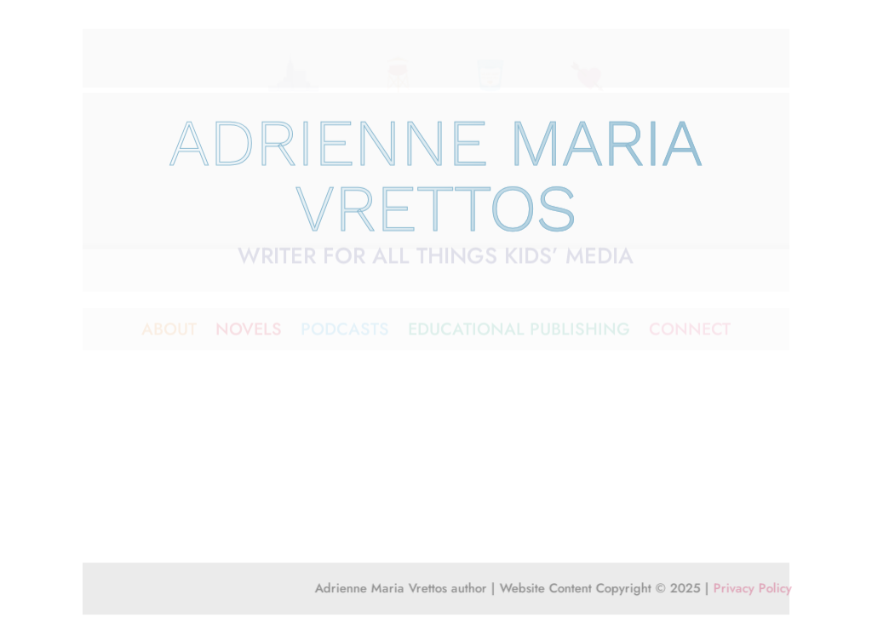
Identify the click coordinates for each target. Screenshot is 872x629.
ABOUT (169, 332)
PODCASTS (345, 332)
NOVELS (248, 332)
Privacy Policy (763, 589)
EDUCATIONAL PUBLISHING (519, 332)
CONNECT (690, 332)
